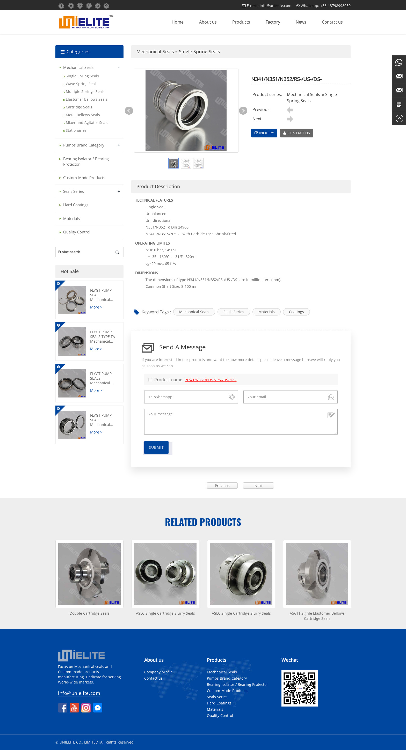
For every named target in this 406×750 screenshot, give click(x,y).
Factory (273, 22)
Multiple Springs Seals (85, 91)
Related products (203, 521)
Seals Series (233, 311)
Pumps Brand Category (83, 145)
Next (243, 111)
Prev (129, 111)
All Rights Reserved (117, 742)
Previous (222, 485)
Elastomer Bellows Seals (86, 99)
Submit (156, 447)
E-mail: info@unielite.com (266, 5)
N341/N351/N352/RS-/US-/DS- (211, 379)
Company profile (158, 672)
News (301, 22)
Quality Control (76, 231)
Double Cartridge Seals (90, 613)
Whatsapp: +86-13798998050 (323, 5)
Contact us (332, 22)
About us (208, 22)
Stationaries (76, 130)
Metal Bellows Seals (83, 114)
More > (96, 307)
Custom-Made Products (84, 177)
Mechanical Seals (155, 51)
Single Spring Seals (199, 51)
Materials (266, 311)
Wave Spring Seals (82, 83)
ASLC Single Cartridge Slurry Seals (165, 613)
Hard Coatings (75, 204)
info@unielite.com (79, 693)
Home (178, 22)
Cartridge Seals (79, 107)
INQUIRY (264, 132)
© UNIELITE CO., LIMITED (76, 742)
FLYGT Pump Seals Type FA (105, 336)
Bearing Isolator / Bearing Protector (237, 684)
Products (241, 22)
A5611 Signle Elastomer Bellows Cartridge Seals (317, 616)
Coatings (296, 311)
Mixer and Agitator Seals (87, 122)
